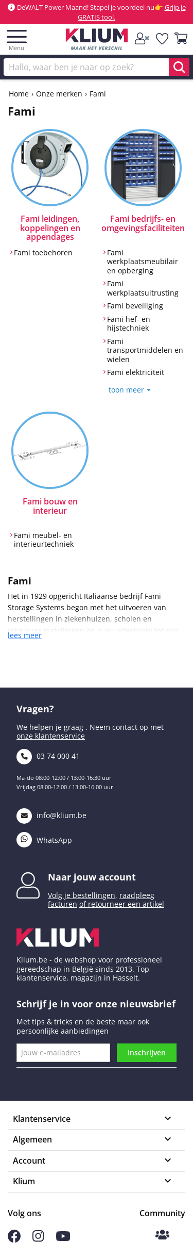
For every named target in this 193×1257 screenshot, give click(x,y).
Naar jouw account (92, 877)
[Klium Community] (162, 1236)
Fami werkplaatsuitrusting (143, 288)
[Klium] (96, 41)
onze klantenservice (50, 736)
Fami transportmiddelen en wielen (145, 350)
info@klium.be (51, 815)
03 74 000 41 (48, 756)
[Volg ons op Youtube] (63, 1238)
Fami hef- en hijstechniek (128, 324)
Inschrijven (147, 1052)
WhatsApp (44, 840)
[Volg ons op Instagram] (38, 1239)
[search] (179, 67)
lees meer (25, 635)
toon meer (126, 390)
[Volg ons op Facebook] (14, 1240)
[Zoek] (96, 67)
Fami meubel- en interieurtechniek (44, 540)
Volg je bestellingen (81, 895)
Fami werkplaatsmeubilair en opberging (142, 261)
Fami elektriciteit (135, 372)
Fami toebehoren (43, 252)
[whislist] (162, 38)
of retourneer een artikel (121, 904)
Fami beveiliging (135, 306)
